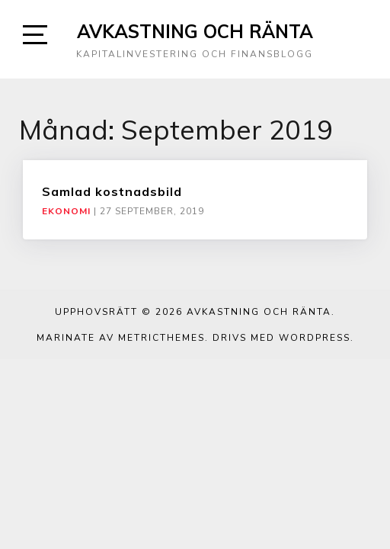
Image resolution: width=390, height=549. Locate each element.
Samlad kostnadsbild (112, 191)
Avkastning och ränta (195, 31)
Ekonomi (66, 211)
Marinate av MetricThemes (121, 338)
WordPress (314, 338)
